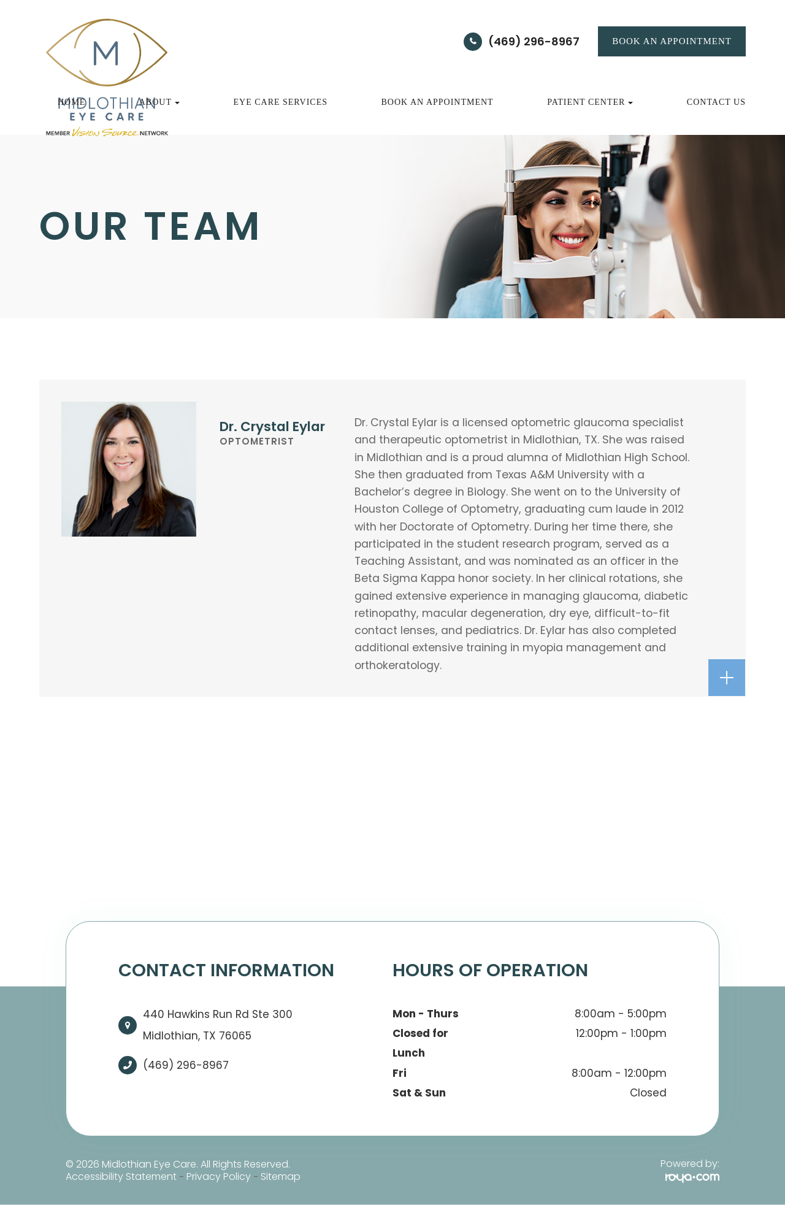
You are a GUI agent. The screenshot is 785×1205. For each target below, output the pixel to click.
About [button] (159, 102)
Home (71, 102)
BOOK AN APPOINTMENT (672, 41)
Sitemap (281, 1176)
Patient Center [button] (590, 102)
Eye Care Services (280, 102)
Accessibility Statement (121, 1176)
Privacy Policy (218, 1176)
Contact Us (716, 102)
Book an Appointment (437, 102)
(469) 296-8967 (534, 41)
